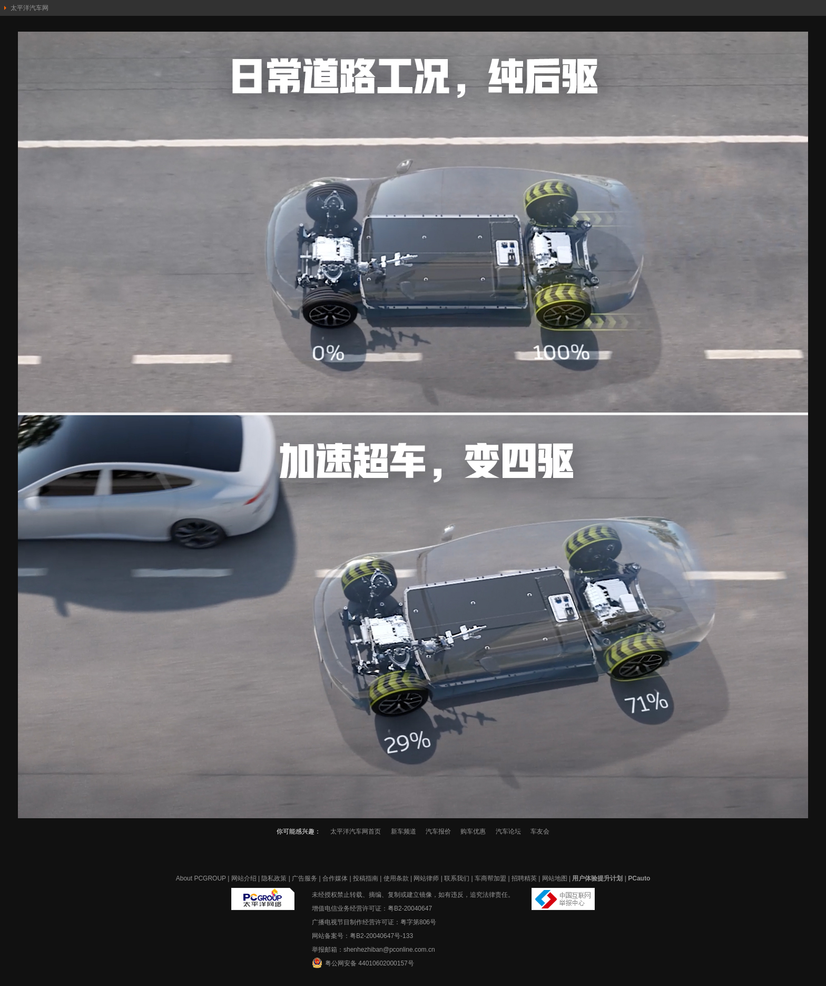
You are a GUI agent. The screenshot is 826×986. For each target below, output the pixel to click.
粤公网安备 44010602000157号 (363, 963)
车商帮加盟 (490, 878)
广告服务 (304, 878)
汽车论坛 (508, 831)
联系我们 (456, 878)
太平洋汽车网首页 (355, 831)
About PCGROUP (201, 878)
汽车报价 (438, 831)
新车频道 (403, 831)
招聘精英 (524, 878)
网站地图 (554, 878)
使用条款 (396, 878)
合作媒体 (335, 878)
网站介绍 (244, 878)
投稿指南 (365, 878)
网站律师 (426, 878)
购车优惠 (473, 831)
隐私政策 (274, 878)
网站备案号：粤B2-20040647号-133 (362, 936)
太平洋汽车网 (29, 8)
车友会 (539, 831)
